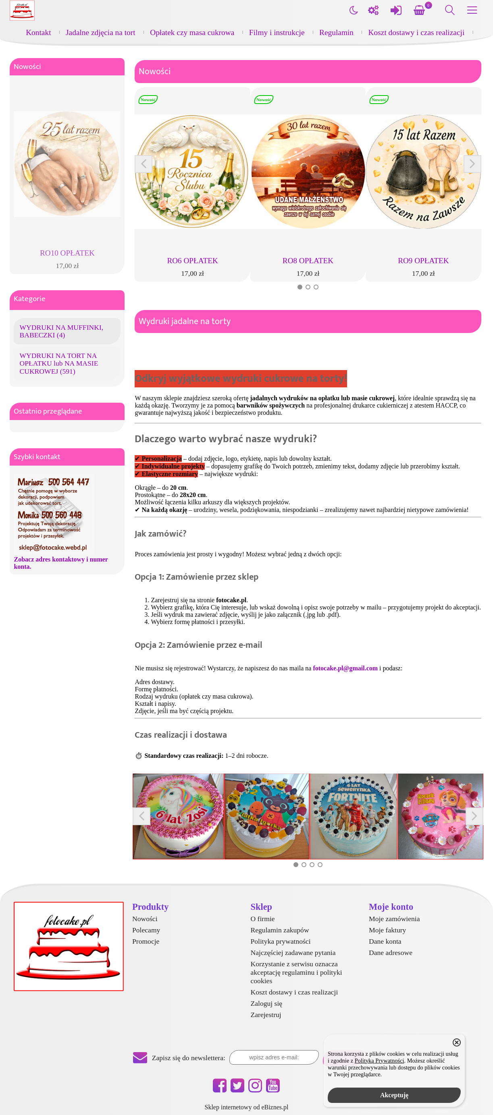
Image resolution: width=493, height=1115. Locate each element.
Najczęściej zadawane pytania (293, 953)
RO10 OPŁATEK (67, 253)
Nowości (27, 66)
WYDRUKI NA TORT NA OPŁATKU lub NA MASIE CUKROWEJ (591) (58, 363)
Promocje (145, 941)
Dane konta (385, 941)
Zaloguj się (267, 1003)
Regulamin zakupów (280, 930)
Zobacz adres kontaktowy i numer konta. (61, 563)
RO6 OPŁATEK (192, 260)
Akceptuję (394, 1095)
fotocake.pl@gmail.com (345, 668)
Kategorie (30, 299)
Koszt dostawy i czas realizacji (416, 32)
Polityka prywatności (281, 941)
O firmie (263, 919)
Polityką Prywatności (379, 1060)
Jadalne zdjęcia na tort (100, 32)
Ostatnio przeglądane (48, 411)
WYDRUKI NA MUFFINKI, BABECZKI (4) (61, 331)
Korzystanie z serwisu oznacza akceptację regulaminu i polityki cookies (296, 972)
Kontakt (38, 32)
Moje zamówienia (394, 919)
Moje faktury (387, 930)
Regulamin (336, 32)
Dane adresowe (390, 953)
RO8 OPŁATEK (308, 260)
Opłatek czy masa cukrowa (192, 32)
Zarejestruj (266, 1015)
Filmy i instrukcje (277, 32)
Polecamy (146, 930)
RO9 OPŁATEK (423, 260)
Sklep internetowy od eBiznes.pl (247, 1107)
